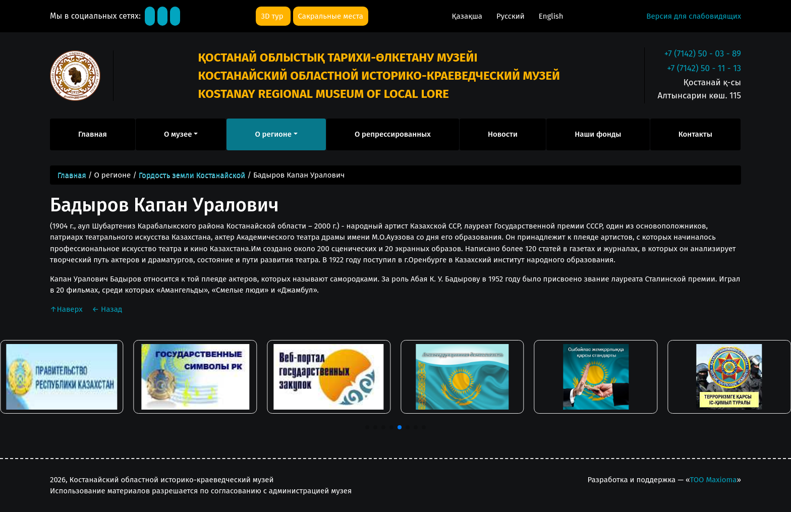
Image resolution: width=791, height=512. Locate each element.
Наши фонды (598, 134)
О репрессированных (393, 134)
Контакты (695, 134)
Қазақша (468, 16)
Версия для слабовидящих (693, 16)
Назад (107, 309)
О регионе (273, 134)
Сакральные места (330, 16)
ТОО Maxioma (713, 479)
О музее (178, 134)
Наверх (67, 309)
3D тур (273, 16)
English (551, 16)
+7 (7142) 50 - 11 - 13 (704, 68)
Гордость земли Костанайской (192, 175)
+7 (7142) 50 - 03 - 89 (702, 53)
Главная (92, 134)
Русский (511, 16)
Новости (503, 134)
